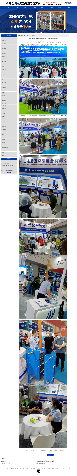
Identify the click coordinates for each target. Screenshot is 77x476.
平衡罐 (3, 134)
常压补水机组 (4, 48)
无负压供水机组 (4, 56)
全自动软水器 (4, 103)
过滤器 (3, 118)
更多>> (67, 458)
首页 (8, 7)
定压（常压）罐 (4, 142)
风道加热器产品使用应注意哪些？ (41, 463)
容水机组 (3, 77)
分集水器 (3, 79)
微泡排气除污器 (4, 95)
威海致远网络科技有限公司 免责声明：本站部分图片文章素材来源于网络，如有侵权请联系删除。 (39, 468)
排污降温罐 (3, 139)
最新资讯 (33, 35)
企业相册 (51, 7)
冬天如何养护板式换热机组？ (5, 463)
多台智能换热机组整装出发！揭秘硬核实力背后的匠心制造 (45, 461)
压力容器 (3, 66)
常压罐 (3, 152)
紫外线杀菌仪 (4, 105)
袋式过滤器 (3, 121)
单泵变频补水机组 (4, 58)
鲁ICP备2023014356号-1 (66, 468)
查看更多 (9, 172)
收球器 (3, 155)
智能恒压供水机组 (4, 61)
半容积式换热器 (4, 43)
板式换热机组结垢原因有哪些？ (6, 163)
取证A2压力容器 (3, 461)
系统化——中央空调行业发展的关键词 (7, 170)
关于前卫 (17, 7)
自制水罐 (3, 137)
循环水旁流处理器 (4, 100)
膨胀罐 (3, 150)
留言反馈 (68, 7)
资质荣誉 (34, 7)
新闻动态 (42, 7)
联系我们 (59, 7)
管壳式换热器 (4, 40)
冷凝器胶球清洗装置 (5, 90)
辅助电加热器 (4, 82)
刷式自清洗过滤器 (4, 126)
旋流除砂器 (3, 116)
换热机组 (3, 45)
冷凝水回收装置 (4, 87)
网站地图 (56, 468)
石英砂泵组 (3, 113)
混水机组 (3, 74)
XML (59, 468)
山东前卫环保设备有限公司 (17, 468)
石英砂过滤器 (4, 129)
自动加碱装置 (4, 108)
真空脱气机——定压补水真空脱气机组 (7, 165)
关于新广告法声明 (51, 455)
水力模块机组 (4, 69)
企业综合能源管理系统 (5, 147)
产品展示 (25, 7)
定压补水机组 (4, 53)
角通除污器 (3, 92)
